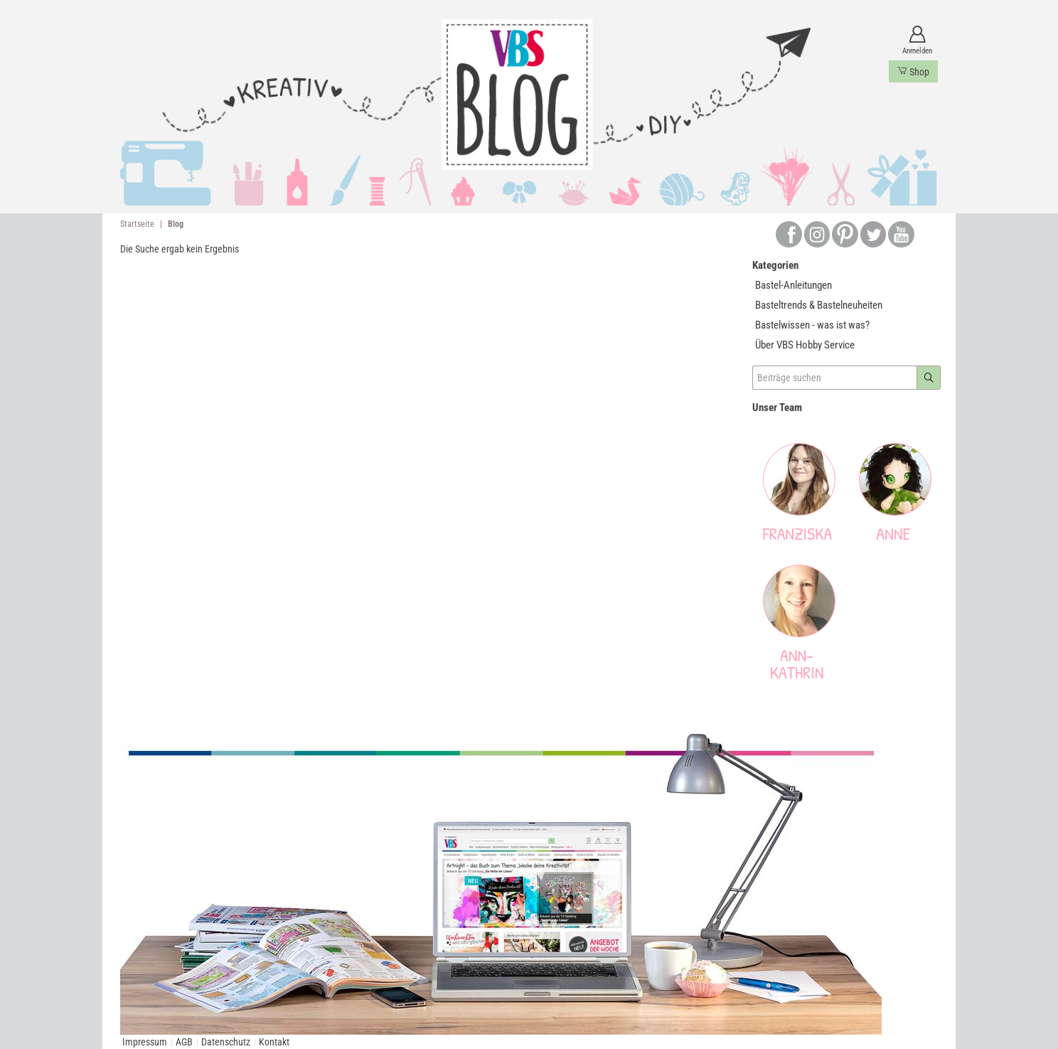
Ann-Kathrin (797, 663)
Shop (913, 71)
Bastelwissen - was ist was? (812, 325)
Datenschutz (225, 1042)
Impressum (144, 1042)
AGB (184, 1042)
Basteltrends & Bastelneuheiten (818, 305)
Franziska (797, 533)
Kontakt (274, 1042)
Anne (893, 533)
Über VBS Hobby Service (805, 345)
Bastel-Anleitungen (793, 285)
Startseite (137, 224)
